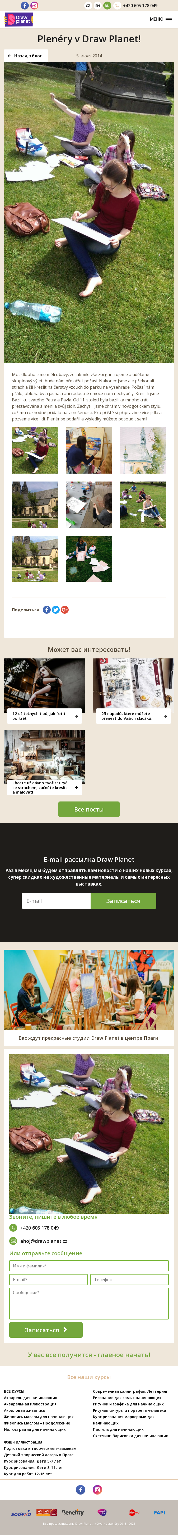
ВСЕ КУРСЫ (14, 1391)
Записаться (123, 901)
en (97, 5)
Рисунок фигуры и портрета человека (129, 1410)
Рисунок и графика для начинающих (128, 1403)
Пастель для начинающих (118, 1429)
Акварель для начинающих (30, 1397)
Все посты (89, 809)
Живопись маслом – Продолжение (37, 1423)
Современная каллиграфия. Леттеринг (130, 1391)
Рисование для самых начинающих (127, 1397)
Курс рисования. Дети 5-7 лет (32, 1461)
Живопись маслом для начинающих (39, 1416)
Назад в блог (25, 56)
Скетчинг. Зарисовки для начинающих (130, 1435)
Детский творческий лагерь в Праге (38, 1454)
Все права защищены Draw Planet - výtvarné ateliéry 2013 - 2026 (89, 1523)
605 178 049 (135, 6)
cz (88, 5)
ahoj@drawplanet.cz (38, 1241)
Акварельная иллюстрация (30, 1403)
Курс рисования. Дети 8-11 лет (33, 1467)
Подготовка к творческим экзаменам (40, 1448)
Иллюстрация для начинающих (35, 1429)
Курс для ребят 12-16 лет (28, 1473)
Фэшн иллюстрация (23, 1442)
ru (107, 5)
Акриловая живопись (24, 1410)
